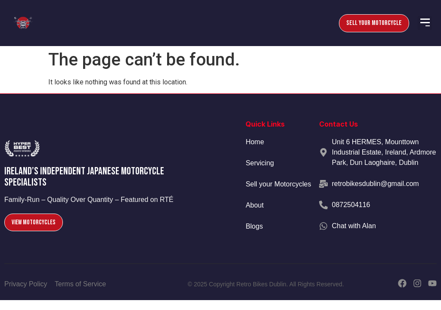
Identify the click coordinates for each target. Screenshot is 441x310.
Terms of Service (80, 284)
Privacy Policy (25, 284)
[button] (425, 23)
